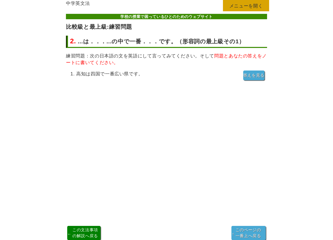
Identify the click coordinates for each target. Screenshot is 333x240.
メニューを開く (246, 5)
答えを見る (254, 75)
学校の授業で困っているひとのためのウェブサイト (166, 16)
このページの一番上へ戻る (246, 233)
